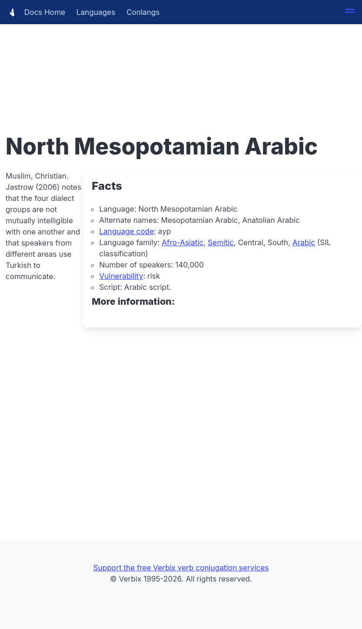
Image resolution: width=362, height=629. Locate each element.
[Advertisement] (181, 65)
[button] (350, 12)
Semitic (221, 242)
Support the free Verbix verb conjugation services (180, 567)
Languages (95, 12)
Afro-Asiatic (183, 242)
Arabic (304, 242)
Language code (126, 231)
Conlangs (142, 12)
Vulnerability (121, 276)
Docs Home (35, 12)
